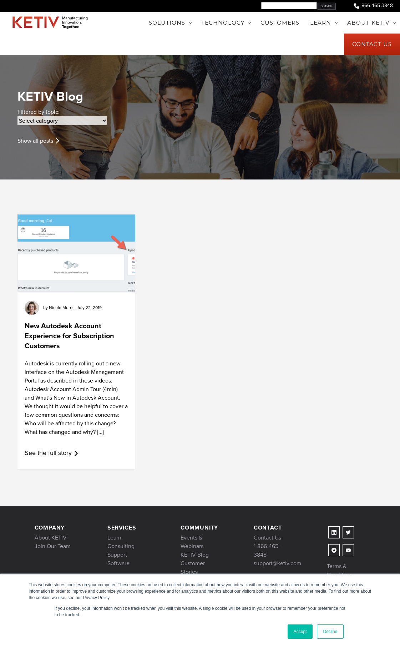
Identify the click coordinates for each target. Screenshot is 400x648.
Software (118, 563)
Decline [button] (330, 631)
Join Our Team (53, 546)
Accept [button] (300, 631)
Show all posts (35, 141)
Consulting (121, 546)
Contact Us (267, 537)
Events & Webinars (192, 541)
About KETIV (51, 537)
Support (117, 555)
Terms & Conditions (340, 570)
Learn (114, 537)
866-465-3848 (373, 6)
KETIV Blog (195, 555)
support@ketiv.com (277, 563)
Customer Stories (193, 567)
